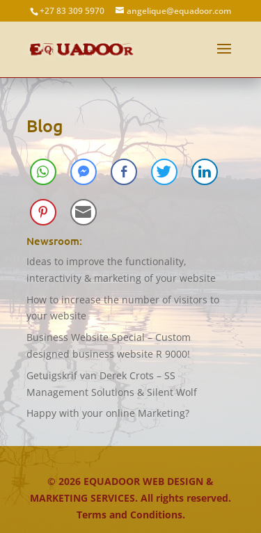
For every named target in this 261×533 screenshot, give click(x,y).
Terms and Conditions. (131, 514)
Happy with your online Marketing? (107, 413)
